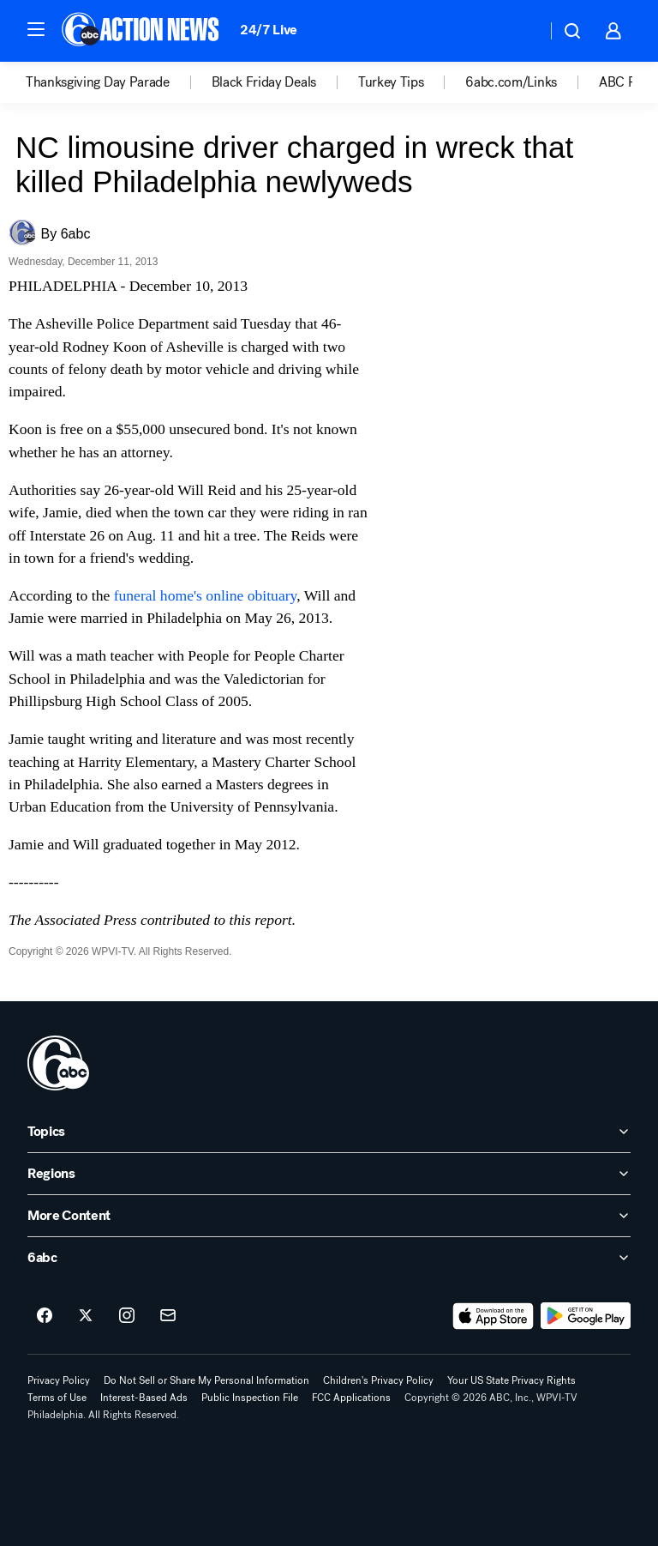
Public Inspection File (249, 1397)
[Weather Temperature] (519, 31)
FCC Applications (351, 1397)
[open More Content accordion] (329, 1216)
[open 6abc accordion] (329, 1258)
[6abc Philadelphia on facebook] (44, 1316)
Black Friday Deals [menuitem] (264, 82)
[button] (36, 29)
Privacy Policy (58, 1380)
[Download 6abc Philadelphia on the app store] (493, 1316)
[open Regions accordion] (329, 1174)
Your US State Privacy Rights (511, 1380)
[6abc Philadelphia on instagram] (127, 1316)
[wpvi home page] (58, 1063)
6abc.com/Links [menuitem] (511, 82)
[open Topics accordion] (329, 1131)
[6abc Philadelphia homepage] (142, 31)
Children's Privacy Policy (378, 1380)
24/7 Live (268, 30)
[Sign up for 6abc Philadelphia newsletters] (168, 1316)
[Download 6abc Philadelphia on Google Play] (586, 1316)
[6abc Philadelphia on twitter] (86, 1316)
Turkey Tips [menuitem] (390, 82)
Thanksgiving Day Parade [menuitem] (98, 82)
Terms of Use (57, 1397)
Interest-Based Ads (144, 1397)
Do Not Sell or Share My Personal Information (206, 1380)
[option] (119, 82)
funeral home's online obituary (205, 595)
